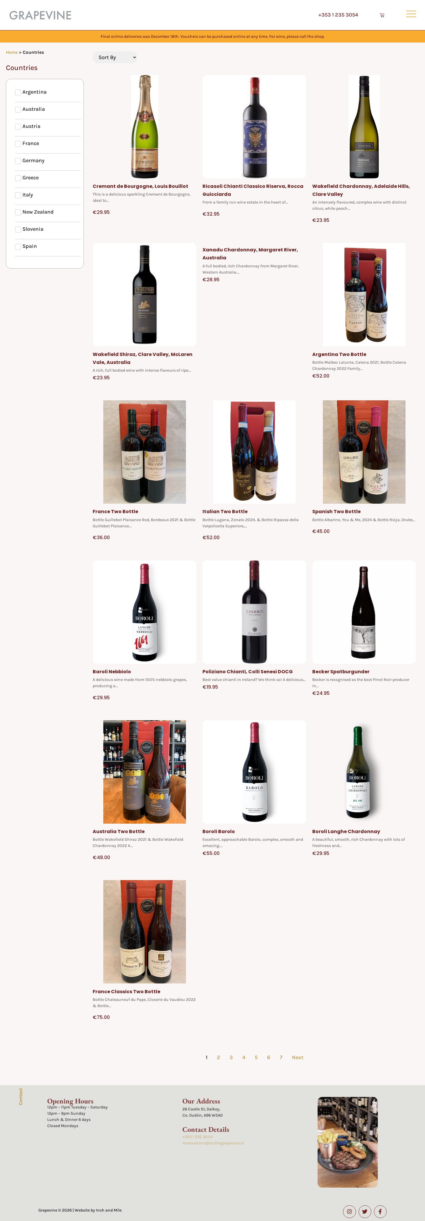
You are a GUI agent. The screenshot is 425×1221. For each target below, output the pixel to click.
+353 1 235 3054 (338, 15)
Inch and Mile (109, 1210)
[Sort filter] (115, 57)
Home (12, 52)
